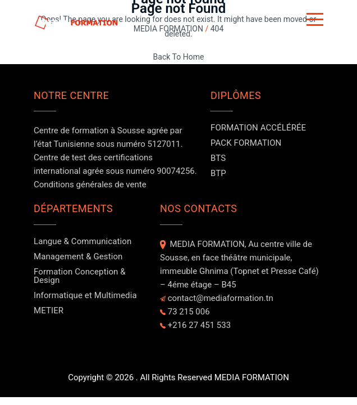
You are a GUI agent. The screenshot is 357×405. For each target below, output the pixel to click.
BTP (218, 173)
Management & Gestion (78, 256)
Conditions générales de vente (90, 184)
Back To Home (178, 56)
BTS (218, 158)
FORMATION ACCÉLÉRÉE (258, 128)
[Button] (314, 21)
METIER (48, 310)
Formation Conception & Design (80, 276)
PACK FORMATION (245, 143)
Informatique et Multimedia (85, 295)
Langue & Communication (82, 241)
